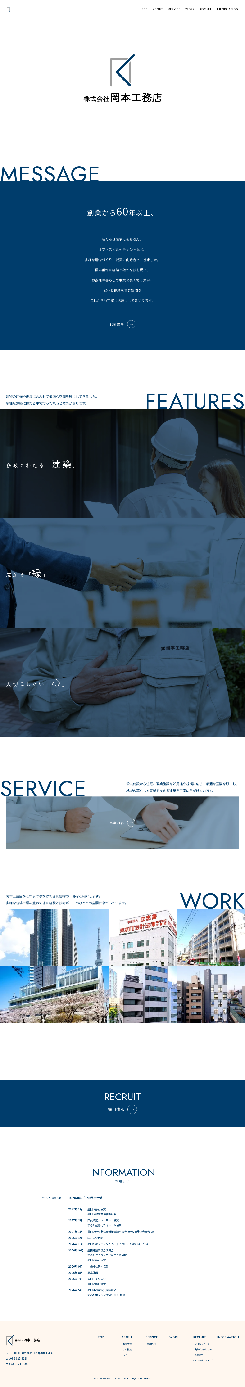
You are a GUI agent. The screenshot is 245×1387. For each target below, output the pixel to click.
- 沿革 (124, 1354)
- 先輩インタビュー (202, 1349)
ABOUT (158, 9)
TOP (144, 9)
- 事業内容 (150, 1344)
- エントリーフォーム (203, 1360)
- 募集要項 (198, 1354)
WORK (190, 9)
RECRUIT (206, 9)
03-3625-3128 (19, 1358)
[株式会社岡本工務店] (23, 1340)
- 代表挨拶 (127, 1344)
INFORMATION (227, 9)
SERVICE (174, 9)
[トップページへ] (8, 9)
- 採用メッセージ (201, 1344)
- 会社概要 (127, 1349)
